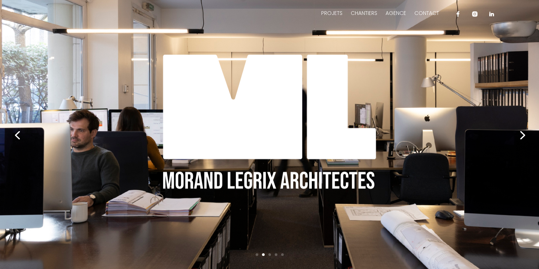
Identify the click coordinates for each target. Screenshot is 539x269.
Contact (426, 13)
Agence (396, 13)
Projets (331, 13)
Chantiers (364, 13)
